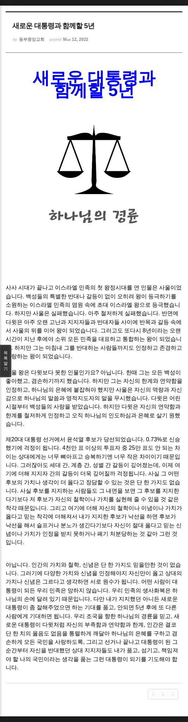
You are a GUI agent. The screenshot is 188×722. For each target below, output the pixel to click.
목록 (6, 361)
